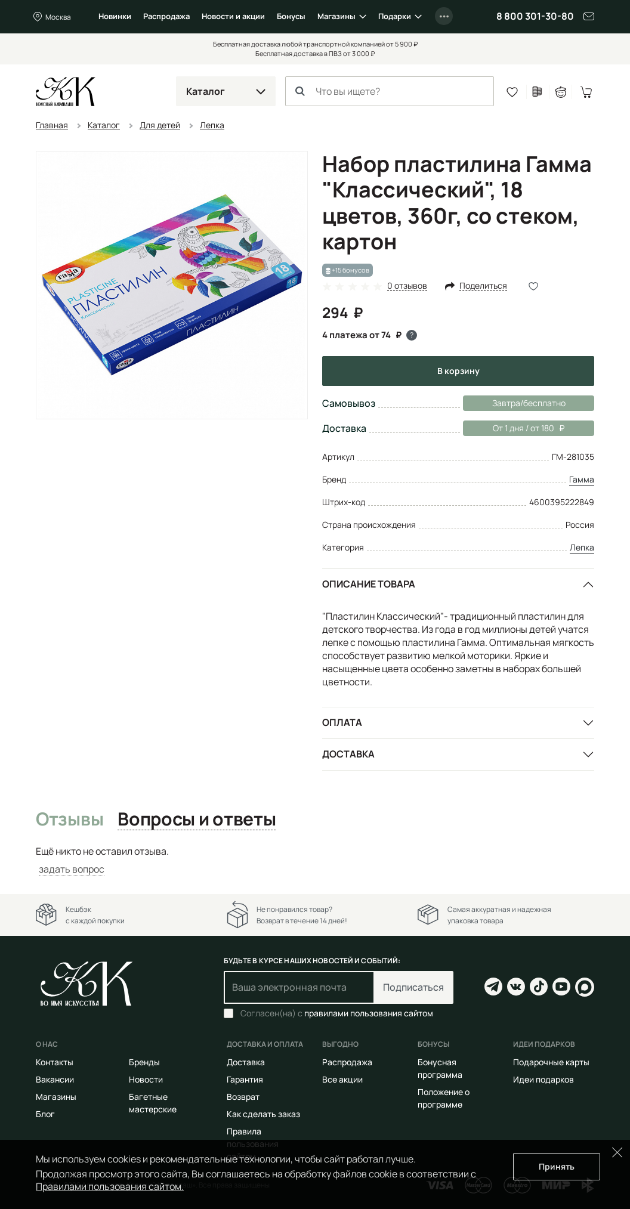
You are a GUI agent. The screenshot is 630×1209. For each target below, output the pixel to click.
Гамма (581, 479)
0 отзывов (407, 286)
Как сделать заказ (263, 1114)
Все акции (342, 1079)
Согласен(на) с (336, 1013)
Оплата (342, 722)
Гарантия (245, 1079)
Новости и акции (233, 16)
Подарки (394, 16)
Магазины (336, 16)
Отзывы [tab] (69, 819)
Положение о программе (444, 1098)
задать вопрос (71, 869)
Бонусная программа (440, 1068)
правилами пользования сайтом (368, 1013)
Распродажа (166, 16)
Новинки (114, 16)
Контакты (54, 1062)
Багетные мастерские (153, 1103)
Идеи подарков (543, 1079)
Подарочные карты (551, 1062)
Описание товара (368, 583)
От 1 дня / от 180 (513, 428)
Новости (146, 1079)
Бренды (144, 1062)
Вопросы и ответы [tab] (197, 819)
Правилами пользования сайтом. (110, 1186)
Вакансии (55, 1079)
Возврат (243, 1096)
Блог (45, 1114)
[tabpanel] (315, 860)
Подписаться (413, 987)
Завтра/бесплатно (529, 403)
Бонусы (291, 16)
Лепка (582, 547)
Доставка (348, 753)
